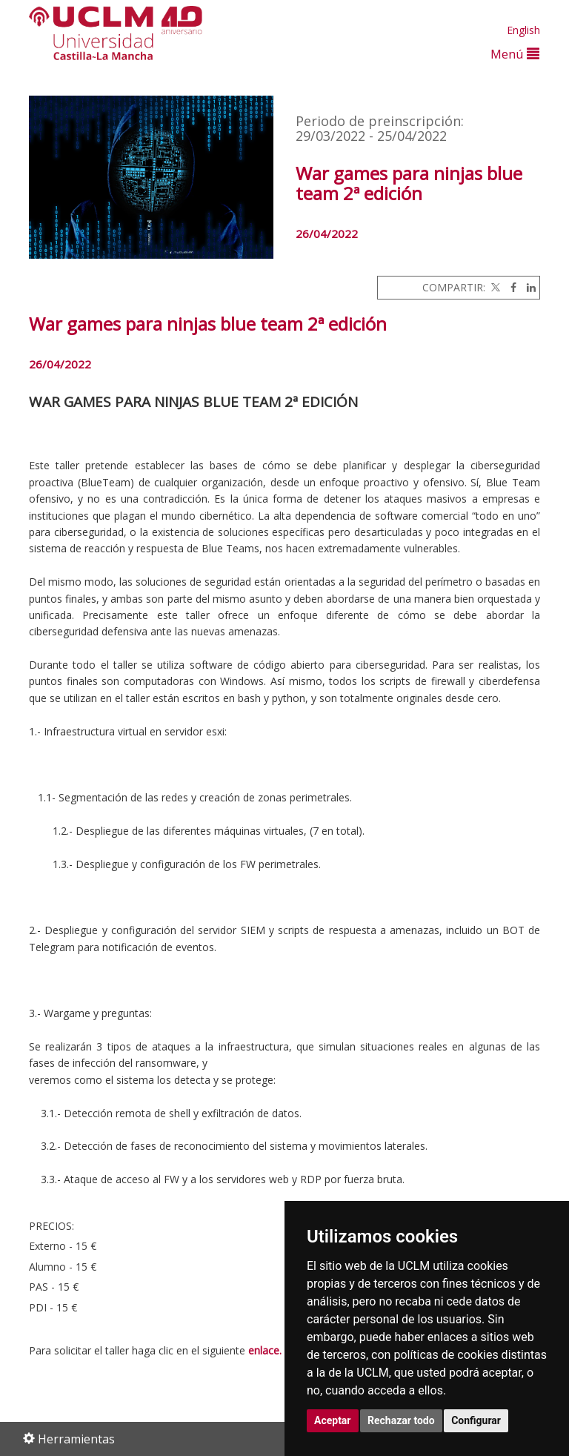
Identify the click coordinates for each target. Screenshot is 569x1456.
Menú (514, 53)
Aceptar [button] (332, 1420)
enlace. (265, 1350)
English (523, 30)
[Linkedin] (527, 287)
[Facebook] (509, 287)
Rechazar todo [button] (401, 1420)
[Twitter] (494, 287)
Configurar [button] (476, 1420)
